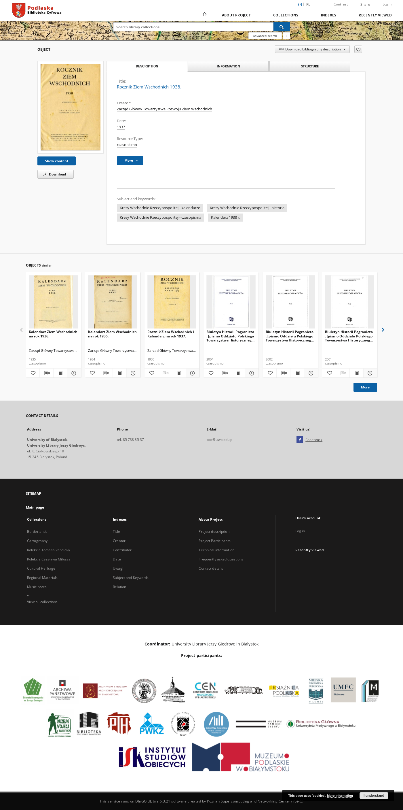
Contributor (122, 549)
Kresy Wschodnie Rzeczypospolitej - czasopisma (160, 217)
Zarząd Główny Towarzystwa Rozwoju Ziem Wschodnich (164, 109)
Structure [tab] (310, 66)
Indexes (329, 15)
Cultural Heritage (41, 568)
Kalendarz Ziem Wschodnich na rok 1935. (112, 333)
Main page (35, 507)
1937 (121, 126)
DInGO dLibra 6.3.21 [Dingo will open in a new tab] (152, 801)
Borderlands (37, 531)
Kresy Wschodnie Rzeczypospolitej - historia (247, 207)
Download (53, 174)
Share (365, 4)
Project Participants (214, 540)
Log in (300, 530)
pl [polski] (308, 4)
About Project (236, 15)
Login (387, 4)
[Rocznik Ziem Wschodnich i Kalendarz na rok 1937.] (172, 302)
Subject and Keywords (131, 577)
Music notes (37, 586)
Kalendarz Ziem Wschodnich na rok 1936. (53, 333)
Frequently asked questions (221, 559)
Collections (286, 15)
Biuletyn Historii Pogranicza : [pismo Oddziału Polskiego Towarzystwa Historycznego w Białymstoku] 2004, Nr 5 (230, 335)
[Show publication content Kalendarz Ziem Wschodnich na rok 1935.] (119, 373)
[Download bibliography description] (46, 373)
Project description (214, 531)
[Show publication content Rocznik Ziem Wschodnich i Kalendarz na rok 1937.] (179, 373)
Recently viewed (375, 15)
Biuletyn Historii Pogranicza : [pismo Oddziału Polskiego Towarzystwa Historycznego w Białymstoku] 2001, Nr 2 (349, 335)
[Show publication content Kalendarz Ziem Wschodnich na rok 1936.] (60, 373)
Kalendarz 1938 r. (225, 217)
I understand (374, 796)
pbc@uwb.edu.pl (220, 439)
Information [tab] (228, 66)
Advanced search (265, 36)
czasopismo (127, 144)
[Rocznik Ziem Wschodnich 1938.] (70, 107)
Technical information (216, 549)
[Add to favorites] (358, 49)
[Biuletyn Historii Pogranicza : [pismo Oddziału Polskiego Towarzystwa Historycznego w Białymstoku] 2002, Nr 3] (290, 302)
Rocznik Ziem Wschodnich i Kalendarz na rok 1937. (170, 333)
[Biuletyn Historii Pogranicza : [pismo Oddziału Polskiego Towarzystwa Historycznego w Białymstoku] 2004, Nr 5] (231, 302)
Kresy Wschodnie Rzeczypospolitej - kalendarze (160, 207)
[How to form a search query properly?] (286, 35)
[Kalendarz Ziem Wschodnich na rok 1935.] (112, 302)
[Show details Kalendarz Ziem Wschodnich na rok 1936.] (73, 373)
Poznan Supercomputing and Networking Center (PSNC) (255, 801)
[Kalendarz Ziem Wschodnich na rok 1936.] (53, 302)
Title (116, 531)
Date (117, 559)
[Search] (281, 26)
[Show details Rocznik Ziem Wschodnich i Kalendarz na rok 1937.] (192, 373)
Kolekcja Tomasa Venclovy (48, 549)
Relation (119, 586)
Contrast (341, 4)
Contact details (211, 568)
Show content (56, 160)
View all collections (42, 601)
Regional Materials (42, 577)
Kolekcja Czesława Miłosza (49, 559)
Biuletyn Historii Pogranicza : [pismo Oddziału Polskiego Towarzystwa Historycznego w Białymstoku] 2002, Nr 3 (289, 335)
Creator (119, 540)
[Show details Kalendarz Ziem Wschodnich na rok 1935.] (132, 373)
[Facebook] (299, 440)
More (365, 387)
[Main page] (204, 15)
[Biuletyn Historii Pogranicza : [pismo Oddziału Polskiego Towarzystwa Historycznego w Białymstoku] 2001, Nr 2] (349, 302)
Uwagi (118, 568)
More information (340, 795)
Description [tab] (147, 66)
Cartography (37, 540)
